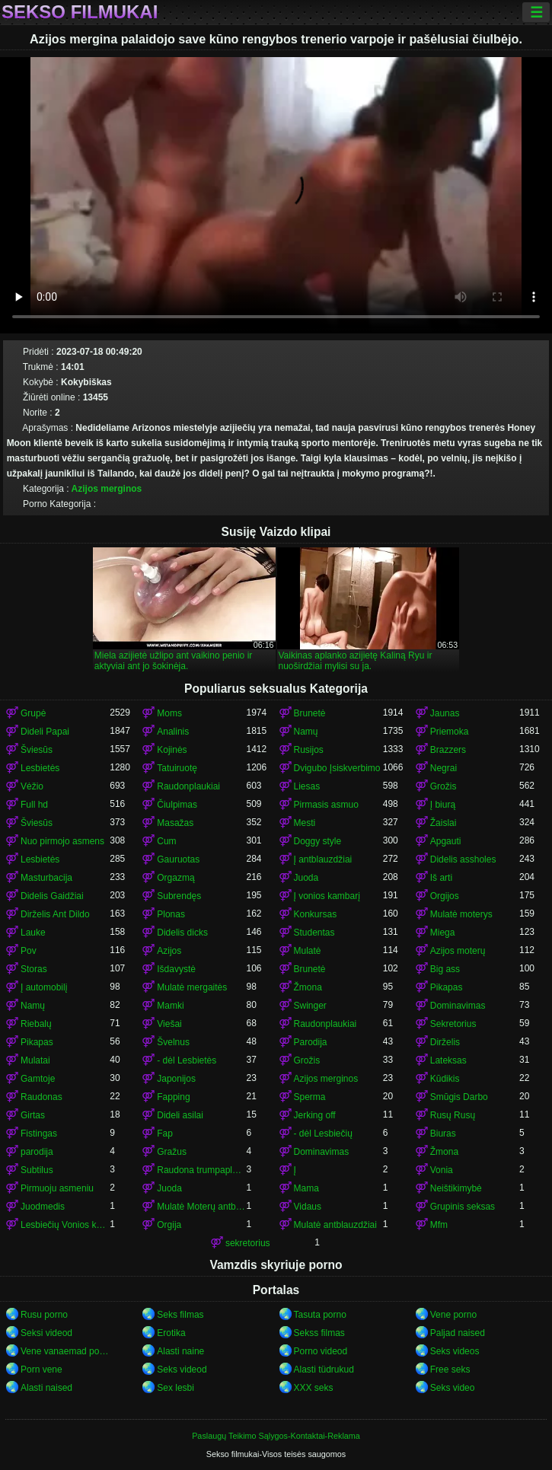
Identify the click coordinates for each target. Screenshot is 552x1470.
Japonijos (176, 1078)
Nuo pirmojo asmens (62, 841)
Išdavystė (176, 969)
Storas (34, 969)
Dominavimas (458, 1005)
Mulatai (35, 1060)
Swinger (310, 1005)
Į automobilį (44, 987)
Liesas (307, 786)
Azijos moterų (458, 950)
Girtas (33, 1115)
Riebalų (36, 1024)
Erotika (171, 1333)
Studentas (314, 932)
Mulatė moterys (461, 914)
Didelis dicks (182, 932)
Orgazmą (175, 877)
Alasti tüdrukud (324, 1369)
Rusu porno (44, 1314)
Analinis (173, 731)
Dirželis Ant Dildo (55, 914)
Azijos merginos (107, 488)
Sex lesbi (175, 1387)
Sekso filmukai (80, 12)
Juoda (306, 877)
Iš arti (441, 877)
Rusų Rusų (452, 1115)
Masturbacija (46, 877)
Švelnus (173, 1042)
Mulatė (307, 950)
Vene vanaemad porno (65, 1351)
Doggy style (318, 841)
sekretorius (247, 1243)
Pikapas (446, 987)
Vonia (441, 1170)
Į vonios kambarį (327, 896)
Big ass (445, 969)
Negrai (443, 768)
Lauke (33, 932)
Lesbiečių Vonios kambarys (65, 1225)
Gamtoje (38, 1078)
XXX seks (313, 1387)
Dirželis (445, 1042)
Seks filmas (180, 1314)
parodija (37, 1151)
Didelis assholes (463, 859)
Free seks (450, 1369)
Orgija (169, 1225)
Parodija (310, 1042)
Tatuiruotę (177, 768)
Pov (29, 950)
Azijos (169, 950)
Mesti (305, 823)
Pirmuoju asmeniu (57, 1188)
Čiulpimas (177, 804)
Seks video (452, 1387)
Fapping (173, 1097)
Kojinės (172, 750)
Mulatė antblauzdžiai (335, 1225)
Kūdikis (445, 1078)
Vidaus (307, 1206)
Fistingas (39, 1133)
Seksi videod (46, 1333)
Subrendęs (179, 896)
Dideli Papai (45, 731)
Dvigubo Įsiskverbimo (337, 768)
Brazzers (448, 750)
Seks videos (455, 1351)
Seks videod (181, 1369)
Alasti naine (180, 1351)
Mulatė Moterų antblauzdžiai (201, 1206)
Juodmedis (43, 1206)
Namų (306, 731)
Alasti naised (46, 1387)
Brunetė (310, 713)
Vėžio (32, 786)
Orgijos (444, 896)
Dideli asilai (180, 1115)
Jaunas (445, 713)
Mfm (439, 1225)
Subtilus (37, 1170)
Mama (306, 1188)
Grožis (443, 786)
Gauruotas (178, 859)
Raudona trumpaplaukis (201, 1170)
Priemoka (449, 731)
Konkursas (315, 914)
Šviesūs (37, 750)
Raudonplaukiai (188, 786)
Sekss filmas (319, 1333)
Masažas (175, 823)
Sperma (310, 1097)
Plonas (171, 914)
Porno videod (321, 1351)
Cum (166, 841)
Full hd (34, 804)
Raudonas (41, 1097)
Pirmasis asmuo (326, 804)
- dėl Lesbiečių (323, 1133)
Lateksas (448, 1060)
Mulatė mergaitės (192, 987)
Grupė (33, 713)
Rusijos (309, 750)
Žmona (308, 987)
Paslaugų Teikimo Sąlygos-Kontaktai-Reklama (276, 1435)
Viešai (169, 1024)
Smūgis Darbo (459, 1097)
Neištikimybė (456, 1188)
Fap (165, 1133)
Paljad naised (457, 1333)
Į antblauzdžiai (323, 859)
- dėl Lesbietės (186, 1060)
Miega (442, 932)
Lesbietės (40, 768)
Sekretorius (453, 1024)
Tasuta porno (320, 1314)
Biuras (443, 1133)
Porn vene (41, 1369)
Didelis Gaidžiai (52, 896)
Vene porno (453, 1314)
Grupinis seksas (462, 1206)
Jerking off (315, 1115)
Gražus (172, 1151)
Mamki (170, 1005)
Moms (169, 713)
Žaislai (443, 823)
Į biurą (442, 804)
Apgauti (445, 841)
